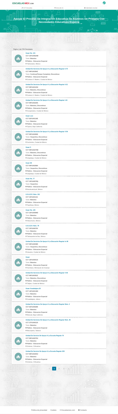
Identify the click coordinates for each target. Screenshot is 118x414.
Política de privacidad (39, 410)
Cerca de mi (59, 8)
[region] (59, 40)
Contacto (82, 410)
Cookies (53, 410)
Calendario (90, 8)
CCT (27, 8)
